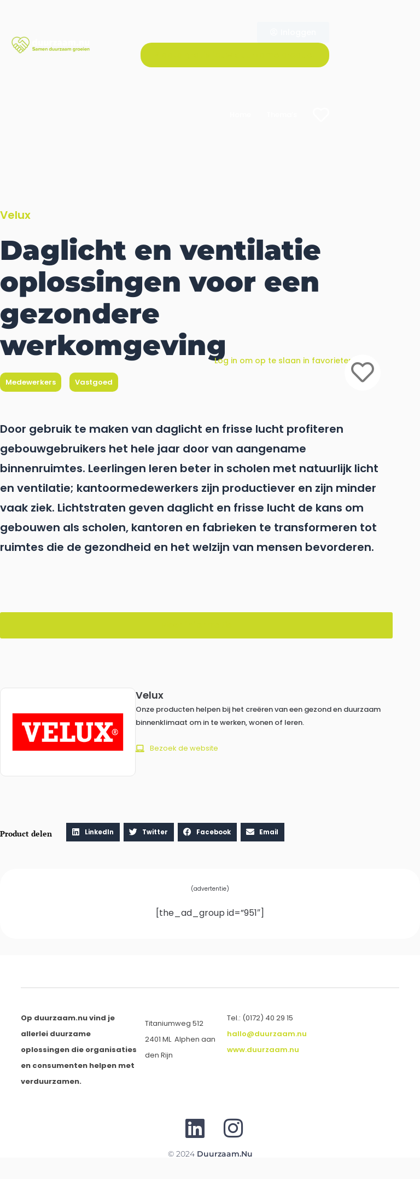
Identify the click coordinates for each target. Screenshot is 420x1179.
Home (240, 114)
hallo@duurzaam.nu (267, 1034)
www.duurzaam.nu (263, 1049)
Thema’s (281, 114)
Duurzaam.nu (225, 1154)
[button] (196, 625)
